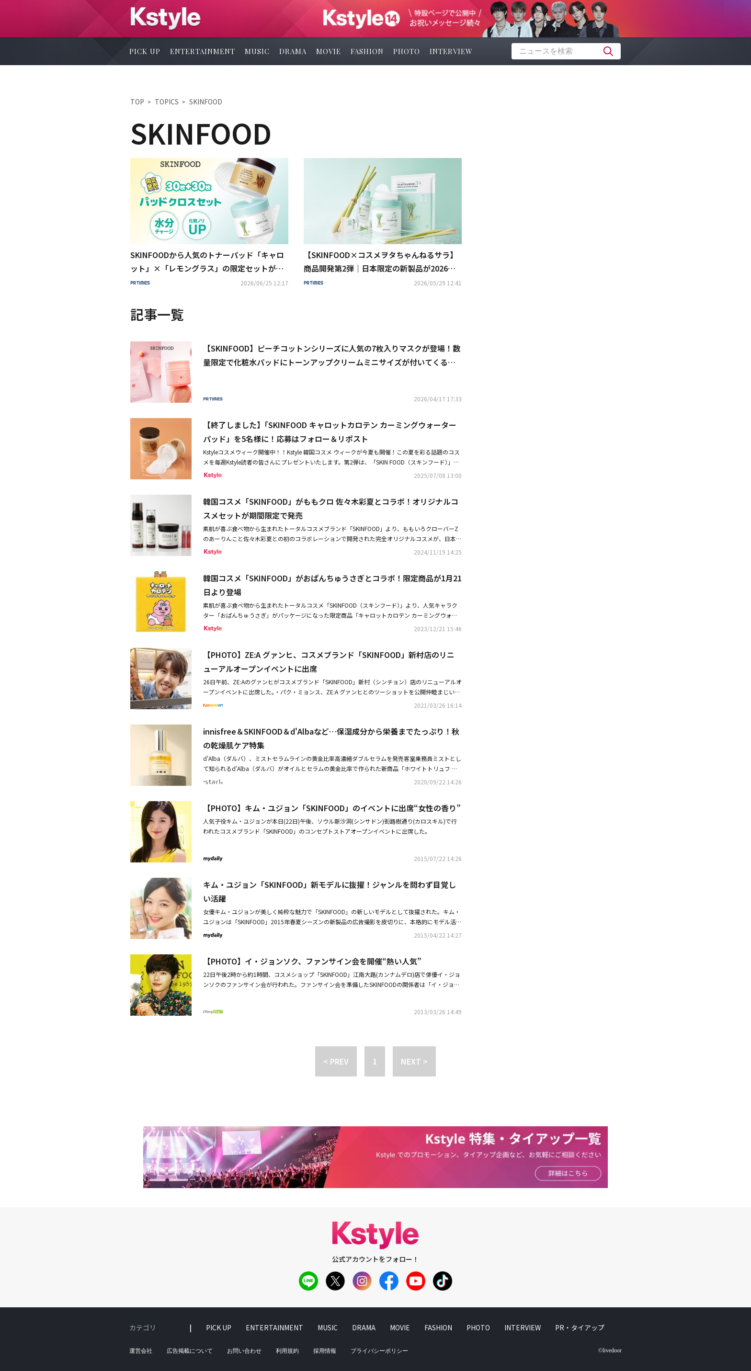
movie (328, 51)
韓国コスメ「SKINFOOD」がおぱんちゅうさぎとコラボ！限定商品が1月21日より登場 (332, 585)
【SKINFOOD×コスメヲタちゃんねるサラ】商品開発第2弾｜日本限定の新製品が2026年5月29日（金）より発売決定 (382, 262)
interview (451, 51)
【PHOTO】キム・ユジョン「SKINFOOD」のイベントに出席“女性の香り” (332, 808)
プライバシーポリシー (379, 1351)
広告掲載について (190, 1351)
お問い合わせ (244, 1351)
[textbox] (566, 51)
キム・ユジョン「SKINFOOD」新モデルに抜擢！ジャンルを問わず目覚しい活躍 (329, 891)
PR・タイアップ (579, 1327)
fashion (367, 51)
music (257, 51)
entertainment (202, 51)
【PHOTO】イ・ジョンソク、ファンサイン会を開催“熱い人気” (312, 961)
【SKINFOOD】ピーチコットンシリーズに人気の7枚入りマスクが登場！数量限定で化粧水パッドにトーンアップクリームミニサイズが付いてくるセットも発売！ (331, 355)
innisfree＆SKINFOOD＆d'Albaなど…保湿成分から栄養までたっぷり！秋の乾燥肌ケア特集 (331, 738)
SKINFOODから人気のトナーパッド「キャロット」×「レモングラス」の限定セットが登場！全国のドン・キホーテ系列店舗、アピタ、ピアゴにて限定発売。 (207, 262)
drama (293, 51)
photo (406, 51)
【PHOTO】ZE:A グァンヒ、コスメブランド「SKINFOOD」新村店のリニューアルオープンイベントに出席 (329, 661)
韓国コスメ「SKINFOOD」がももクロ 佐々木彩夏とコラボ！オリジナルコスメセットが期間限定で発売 (330, 508)
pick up (144, 51)
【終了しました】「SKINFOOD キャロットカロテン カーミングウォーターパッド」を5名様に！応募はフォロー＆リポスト (329, 431)
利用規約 (287, 1351)
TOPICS (167, 101)
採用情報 (324, 1351)
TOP (137, 101)
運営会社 (140, 1351)
